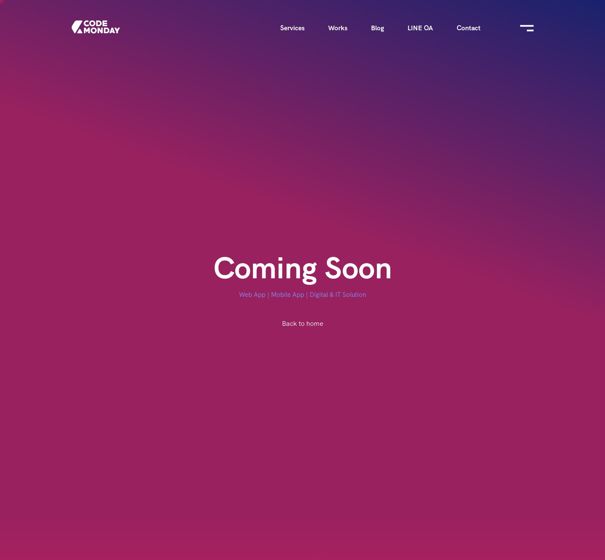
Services (292, 28)
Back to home (303, 323)
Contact (469, 28)
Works (337, 28)
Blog (377, 28)
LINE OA (420, 28)
